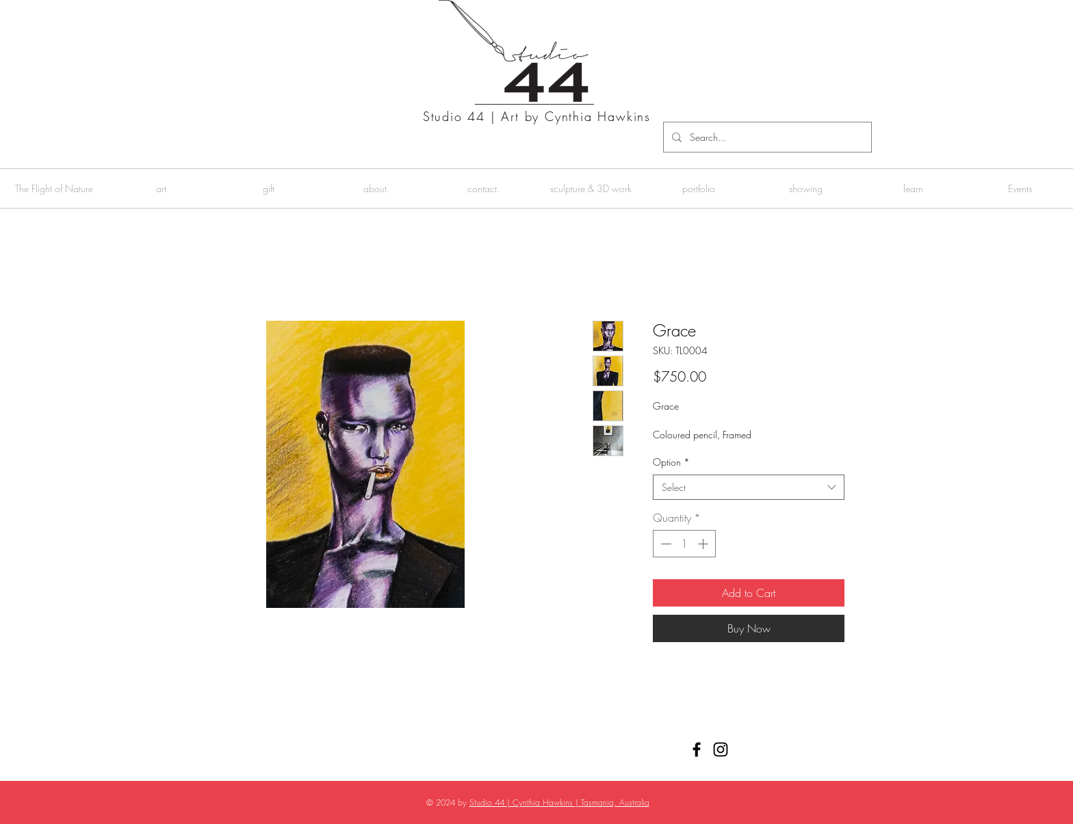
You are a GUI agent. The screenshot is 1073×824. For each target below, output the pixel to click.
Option (671, 461)
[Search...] (766, 137)
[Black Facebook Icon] (696, 749)
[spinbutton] (684, 544)
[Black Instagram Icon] (720, 749)
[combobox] (748, 488)
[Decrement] (664, 544)
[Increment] (704, 544)
